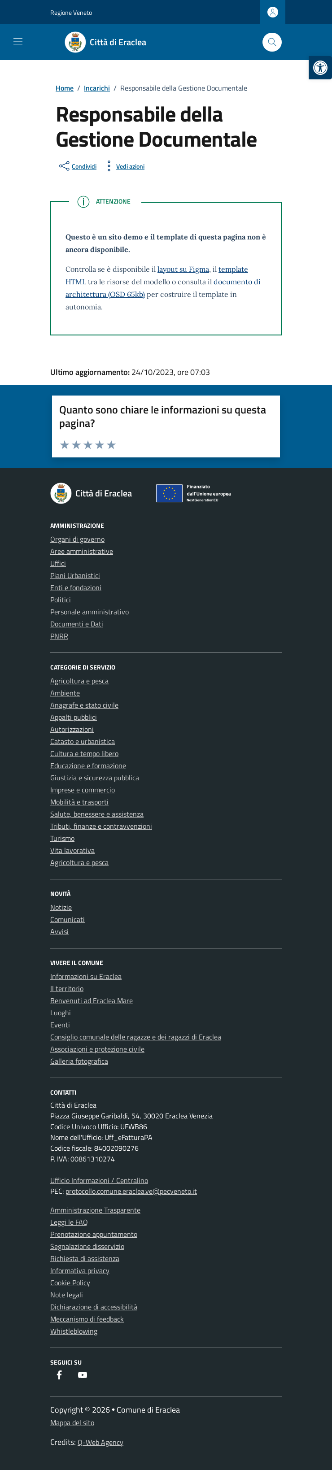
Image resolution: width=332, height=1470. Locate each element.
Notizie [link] (61, 907)
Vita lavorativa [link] (72, 850)
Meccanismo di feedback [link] (87, 1318)
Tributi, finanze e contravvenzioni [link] (101, 826)
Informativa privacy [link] (79, 1270)
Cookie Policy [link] (70, 1282)
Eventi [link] (60, 1024)
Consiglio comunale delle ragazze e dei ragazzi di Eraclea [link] (135, 1036)
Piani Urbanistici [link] (75, 575)
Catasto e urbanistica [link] (82, 741)
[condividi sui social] (77, 166)
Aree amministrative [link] (81, 551)
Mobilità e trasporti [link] (79, 801)
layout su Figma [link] (183, 269)
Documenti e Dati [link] (76, 623)
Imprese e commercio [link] (82, 789)
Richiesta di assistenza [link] (84, 1258)
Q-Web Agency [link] (100, 1442)
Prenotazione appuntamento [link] (93, 1234)
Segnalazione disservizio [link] (87, 1246)
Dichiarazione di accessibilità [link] (93, 1306)
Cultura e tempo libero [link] (84, 753)
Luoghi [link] (60, 1012)
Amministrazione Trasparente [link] (95, 1210)
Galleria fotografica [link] (79, 1061)
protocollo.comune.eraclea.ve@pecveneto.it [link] (131, 1191)
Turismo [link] (62, 838)
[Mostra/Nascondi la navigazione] (18, 41)
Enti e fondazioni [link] (75, 587)
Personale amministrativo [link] (89, 611)
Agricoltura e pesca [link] (79, 680)
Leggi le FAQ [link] (69, 1222)
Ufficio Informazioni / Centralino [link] (99, 1180)
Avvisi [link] (59, 931)
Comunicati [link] (67, 919)
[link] (320, 67)
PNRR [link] (59, 636)
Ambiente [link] (65, 692)
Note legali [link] (66, 1294)
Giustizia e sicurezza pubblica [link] (94, 777)
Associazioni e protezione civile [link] (97, 1049)
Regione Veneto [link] (71, 12)
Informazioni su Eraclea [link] (86, 976)
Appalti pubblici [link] (73, 717)
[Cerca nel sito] (272, 42)
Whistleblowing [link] (73, 1331)
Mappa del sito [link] (72, 1422)
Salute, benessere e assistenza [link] (97, 814)
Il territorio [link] (66, 988)
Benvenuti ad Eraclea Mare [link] (91, 1000)
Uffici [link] (58, 563)
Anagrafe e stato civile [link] (84, 705)
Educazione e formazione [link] (88, 765)
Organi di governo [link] (77, 539)
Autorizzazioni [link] (72, 729)
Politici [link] (60, 599)
